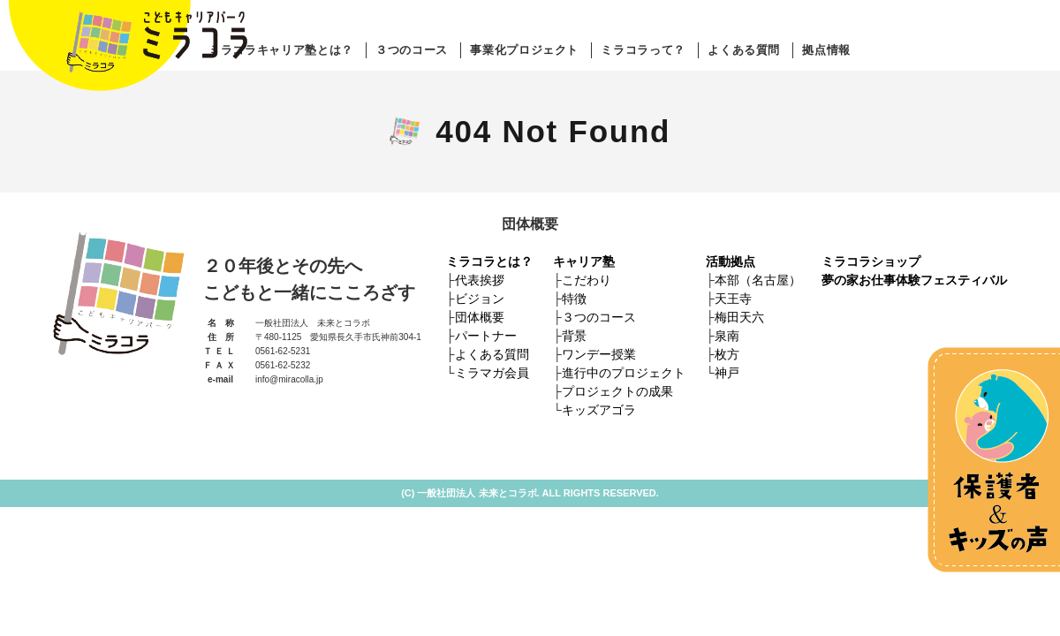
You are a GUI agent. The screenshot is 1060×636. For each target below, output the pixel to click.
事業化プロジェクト (524, 50)
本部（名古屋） (758, 280)
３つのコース (411, 50)
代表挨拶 (479, 280)
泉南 (727, 336)
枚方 (727, 354)
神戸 (727, 373)
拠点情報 (826, 50)
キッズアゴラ (599, 410)
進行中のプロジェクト (623, 373)
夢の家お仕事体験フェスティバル (914, 280)
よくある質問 (744, 50)
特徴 (574, 299)
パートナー (486, 336)
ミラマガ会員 (492, 373)
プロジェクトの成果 (617, 391)
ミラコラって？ (643, 50)
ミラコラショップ (871, 261)
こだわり (586, 280)
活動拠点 (730, 261)
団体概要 (479, 317)
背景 (574, 336)
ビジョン (479, 299)
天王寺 (733, 299)
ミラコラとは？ (489, 261)
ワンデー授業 (599, 354)
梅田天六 (739, 317)
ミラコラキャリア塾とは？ (280, 50)
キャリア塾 (584, 261)
